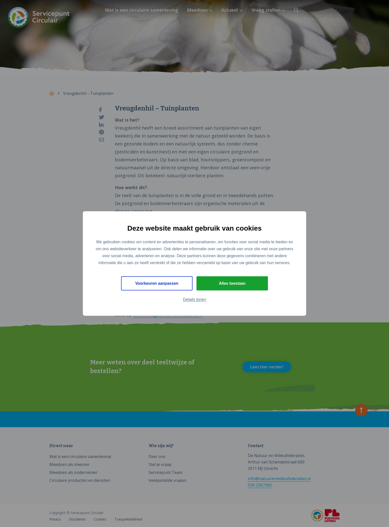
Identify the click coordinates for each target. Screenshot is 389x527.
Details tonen (194, 300)
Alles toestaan (232, 283)
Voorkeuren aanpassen (157, 283)
